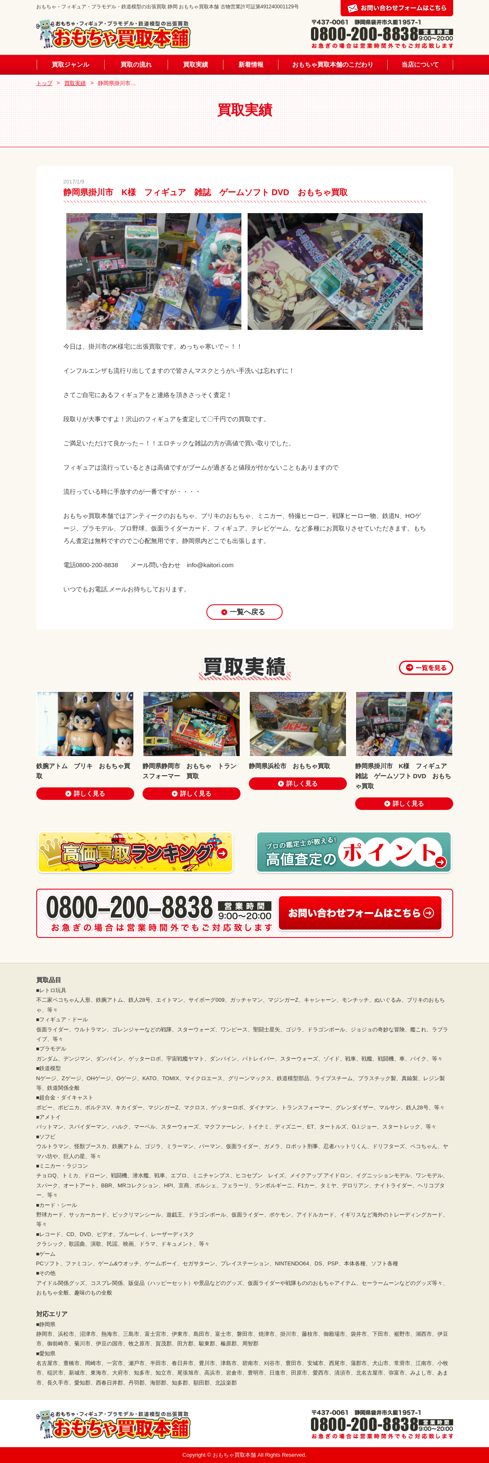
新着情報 (250, 64)
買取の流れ (136, 64)
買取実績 (195, 64)
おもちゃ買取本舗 (235, 1455)
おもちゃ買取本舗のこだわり (333, 64)
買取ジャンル (70, 64)
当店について (420, 64)
